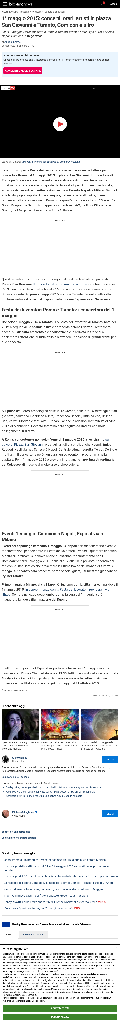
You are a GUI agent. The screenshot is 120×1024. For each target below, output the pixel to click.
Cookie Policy (38, 1001)
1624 (84, 957)
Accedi (113, 4)
